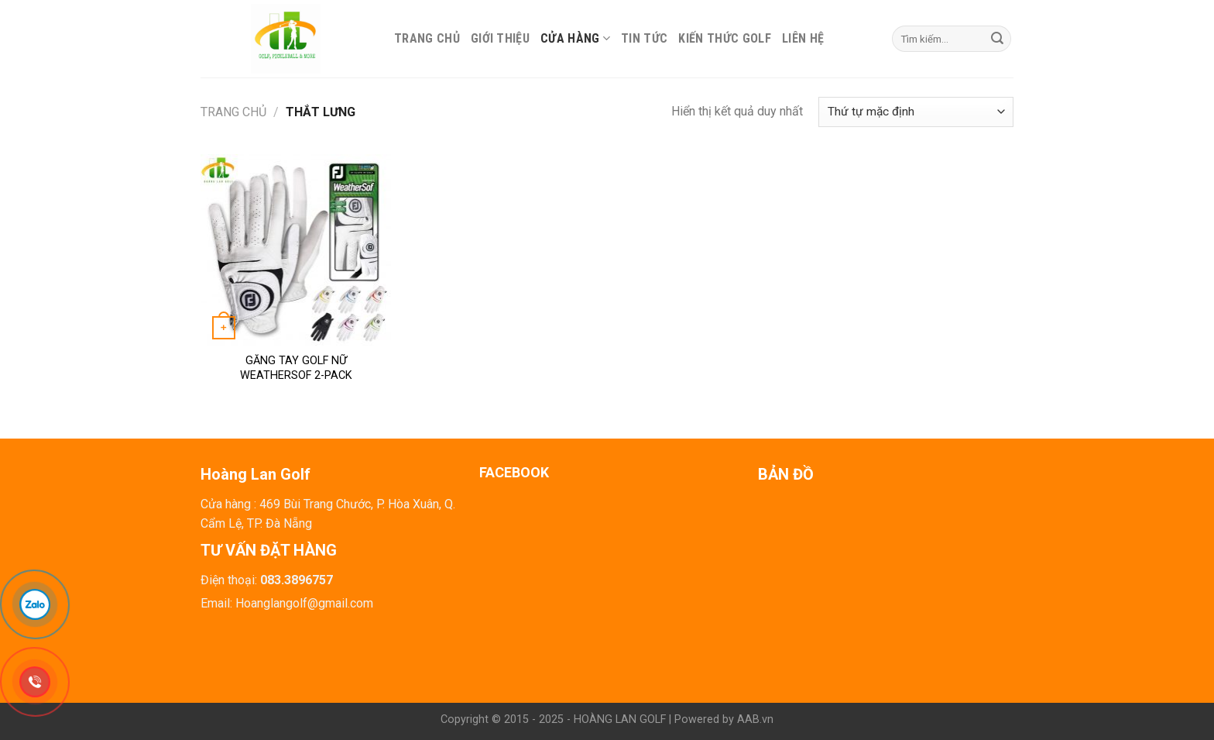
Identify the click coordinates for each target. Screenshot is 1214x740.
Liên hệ (803, 38)
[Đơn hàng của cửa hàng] (915, 112)
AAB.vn (755, 719)
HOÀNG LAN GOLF (620, 719)
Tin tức (644, 38)
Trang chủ (427, 38)
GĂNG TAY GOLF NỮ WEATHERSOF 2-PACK (296, 368)
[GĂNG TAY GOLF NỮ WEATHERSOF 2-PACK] (296, 250)
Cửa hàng (575, 38)
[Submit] (997, 39)
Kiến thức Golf (724, 38)
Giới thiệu (500, 38)
